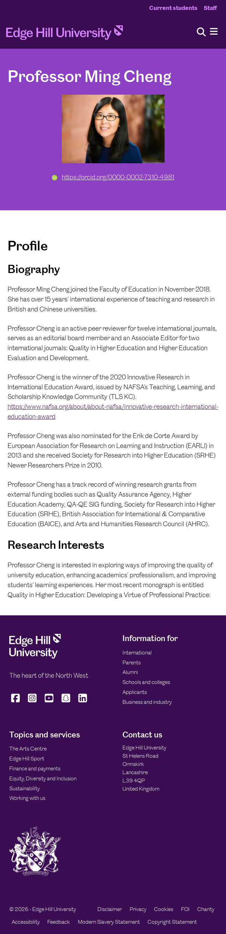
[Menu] (214, 32)
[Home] (64, 34)
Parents (131, 662)
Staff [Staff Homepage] (210, 7)
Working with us (27, 798)
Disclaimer (109, 909)
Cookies (163, 909)
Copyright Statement (172, 922)
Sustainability (24, 788)
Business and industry (147, 702)
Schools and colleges (146, 682)
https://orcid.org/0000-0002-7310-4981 (113, 177)
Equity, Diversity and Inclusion (42, 778)
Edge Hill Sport (26, 758)
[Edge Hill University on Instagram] (32, 702)
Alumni (130, 672)
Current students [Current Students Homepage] (173, 7)
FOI (185, 909)
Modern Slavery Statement (109, 922)
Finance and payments (34, 768)
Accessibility (26, 922)
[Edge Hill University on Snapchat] (66, 702)
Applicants (134, 692)
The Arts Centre (28, 748)
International (137, 652)
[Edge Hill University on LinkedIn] (83, 702)
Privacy (138, 909)
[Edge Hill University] (35, 657)
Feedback (58, 922)
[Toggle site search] (201, 32)
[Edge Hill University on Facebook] (16, 702)
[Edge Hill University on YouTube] (49, 702)
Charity (205, 909)
